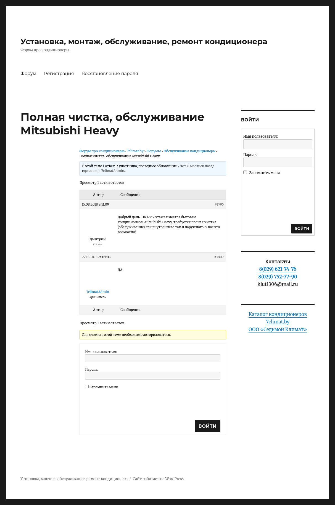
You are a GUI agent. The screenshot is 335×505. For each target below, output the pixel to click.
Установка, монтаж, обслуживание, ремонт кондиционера (143, 41)
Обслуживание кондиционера (189, 151)
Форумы (153, 151)
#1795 (219, 204)
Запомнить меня (103, 387)
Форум (28, 73)
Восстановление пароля (109, 73)
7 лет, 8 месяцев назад (196, 166)
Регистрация (59, 73)
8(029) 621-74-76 (277, 269)
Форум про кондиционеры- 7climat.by (111, 151)
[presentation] (127, 404)
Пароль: (91, 369)
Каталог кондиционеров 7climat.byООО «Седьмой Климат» (278, 322)
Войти (208, 426)
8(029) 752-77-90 (277, 277)
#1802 (219, 257)
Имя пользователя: (101, 352)
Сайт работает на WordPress (158, 479)
